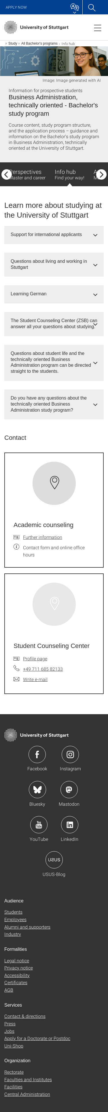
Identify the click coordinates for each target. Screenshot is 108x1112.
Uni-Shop (13, 1046)
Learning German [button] (29, 293)
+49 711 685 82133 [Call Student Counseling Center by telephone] (43, 669)
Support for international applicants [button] (46, 234)
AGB (8, 990)
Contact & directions (25, 1016)
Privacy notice (18, 968)
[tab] (54, 235)
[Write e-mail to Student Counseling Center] (31, 679)
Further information (42, 537)
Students (13, 912)
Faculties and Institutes (28, 1079)
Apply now (16, 7)
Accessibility (17, 975)
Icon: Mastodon (69, 789)
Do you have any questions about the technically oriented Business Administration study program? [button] (49, 404)
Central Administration (27, 1094)
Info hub (69, 177)
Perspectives (27, 174)
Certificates (15, 982)
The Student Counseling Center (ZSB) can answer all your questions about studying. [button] (54, 323)
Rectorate (14, 1072)
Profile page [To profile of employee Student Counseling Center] (35, 658)
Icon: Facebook (37, 754)
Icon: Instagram (70, 754)
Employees (15, 919)
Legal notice (16, 960)
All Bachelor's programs (39, 43)
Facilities (13, 1087)
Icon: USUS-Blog (54, 859)
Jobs (9, 1031)
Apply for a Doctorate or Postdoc (37, 1038)
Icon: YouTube (39, 824)
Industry (12, 934)
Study (12, 43)
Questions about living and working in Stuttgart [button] (49, 264)
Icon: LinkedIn (69, 824)
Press (10, 1023)
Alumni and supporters (27, 927)
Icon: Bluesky (37, 789)
